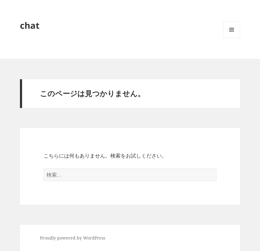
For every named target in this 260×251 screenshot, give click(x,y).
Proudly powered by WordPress (72, 238)
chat (30, 25)
